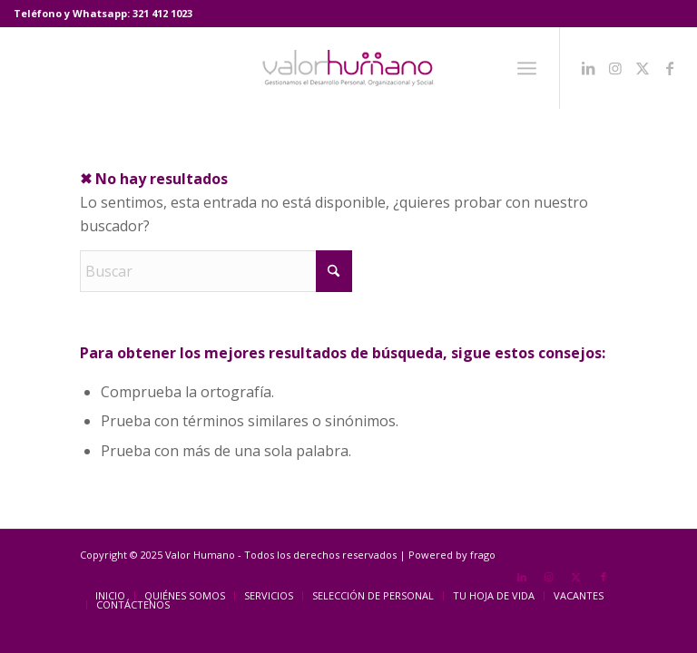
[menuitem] (526, 68)
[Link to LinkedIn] (588, 68)
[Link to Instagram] (615, 68)
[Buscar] (216, 271)
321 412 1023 (162, 13)
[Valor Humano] (348, 68)
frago (483, 554)
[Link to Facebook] (669, 68)
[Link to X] (642, 68)
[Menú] (526, 68)
